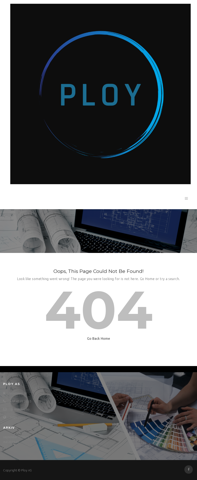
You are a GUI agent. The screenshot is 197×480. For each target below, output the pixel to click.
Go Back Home (98, 338)
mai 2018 (9, 442)
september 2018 (14, 437)
